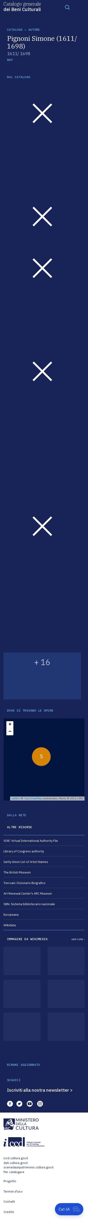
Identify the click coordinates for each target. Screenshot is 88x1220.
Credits (9, 1212)
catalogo (15, 30)
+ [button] (9, 724)
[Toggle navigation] (67, 7)
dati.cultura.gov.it (16, 1163)
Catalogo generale (22, 6)
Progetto (10, 1181)
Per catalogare (14, 1172)
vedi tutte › (77, 939)
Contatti (9, 1202)
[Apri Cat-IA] (69, 1209)
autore (34, 30)
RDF (10, 60)
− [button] (9, 731)
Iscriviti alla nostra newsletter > (40, 1090)
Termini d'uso (13, 1191)
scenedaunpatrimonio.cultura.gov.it (29, 1167)
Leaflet (15, 798)
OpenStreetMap (33, 798)
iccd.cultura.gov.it (16, 1158)
